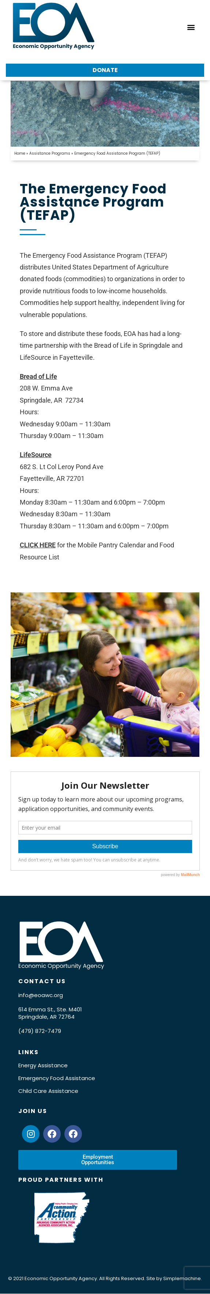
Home (19, 153)
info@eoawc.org (40, 995)
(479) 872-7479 (39, 1031)
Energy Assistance (43, 1065)
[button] (191, 27)
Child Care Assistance (48, 1091)
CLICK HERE (38, 545)
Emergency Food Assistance (56, 1078)
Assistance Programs (49, 153)
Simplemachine (182, 1278)
